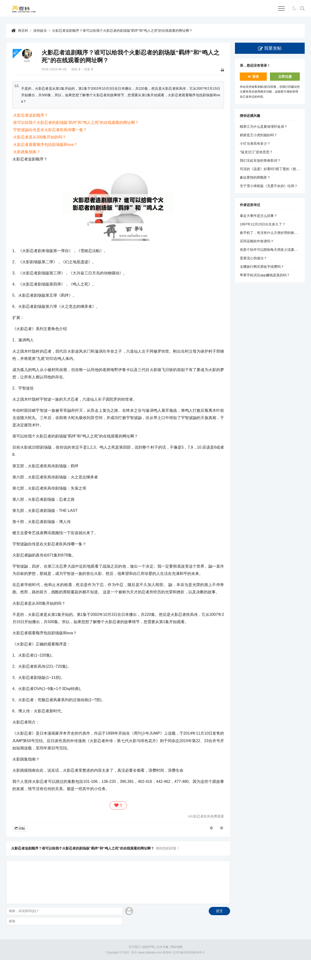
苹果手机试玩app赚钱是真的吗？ (265, 275)
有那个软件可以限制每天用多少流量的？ (270, 250)
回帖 (21, 828)
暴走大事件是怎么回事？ (258, 216)
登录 (255, 77)
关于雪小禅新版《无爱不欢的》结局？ (269, 186)
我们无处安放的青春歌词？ (260, 160)
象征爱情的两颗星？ (255, 177)
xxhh (27, 61)
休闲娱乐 (40, 30)
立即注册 (285, 77)
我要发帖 (273, 48)
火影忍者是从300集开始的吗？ (39, 137)
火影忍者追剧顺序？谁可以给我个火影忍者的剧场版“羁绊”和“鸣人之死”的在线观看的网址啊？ (122, 30)
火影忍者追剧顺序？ (30, 115)
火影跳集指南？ (26, 152)
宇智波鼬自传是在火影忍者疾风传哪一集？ (50, 130)
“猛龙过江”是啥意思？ (256, 152)
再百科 (23, 30)
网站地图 (176, 947)
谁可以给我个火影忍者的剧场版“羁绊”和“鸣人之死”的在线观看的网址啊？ (76, 122)
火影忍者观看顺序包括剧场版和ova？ (45, 145)
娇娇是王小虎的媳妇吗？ (258, 135)
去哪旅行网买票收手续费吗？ (262, 267)
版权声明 (148, 947)
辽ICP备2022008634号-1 (189, 952)
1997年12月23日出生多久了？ (262, 224)
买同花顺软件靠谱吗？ (257, 241)
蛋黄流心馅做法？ (253, 258)
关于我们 (134, 947)
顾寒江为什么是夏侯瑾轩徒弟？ (263, 126)
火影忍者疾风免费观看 (207, 816)
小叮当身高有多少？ (255, 143)
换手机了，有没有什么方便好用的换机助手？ (274, 233)
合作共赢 (162, 947)
